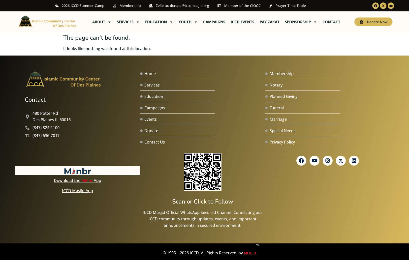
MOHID (250, 249)
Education (201, 22)
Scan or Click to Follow (202, 201)
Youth (229, 22)
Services (169, 22)
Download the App (77, 180)
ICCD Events (284, 21)
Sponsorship (342, 22)
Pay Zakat (311, 21)
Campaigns (256, 21)
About (143, 22)
